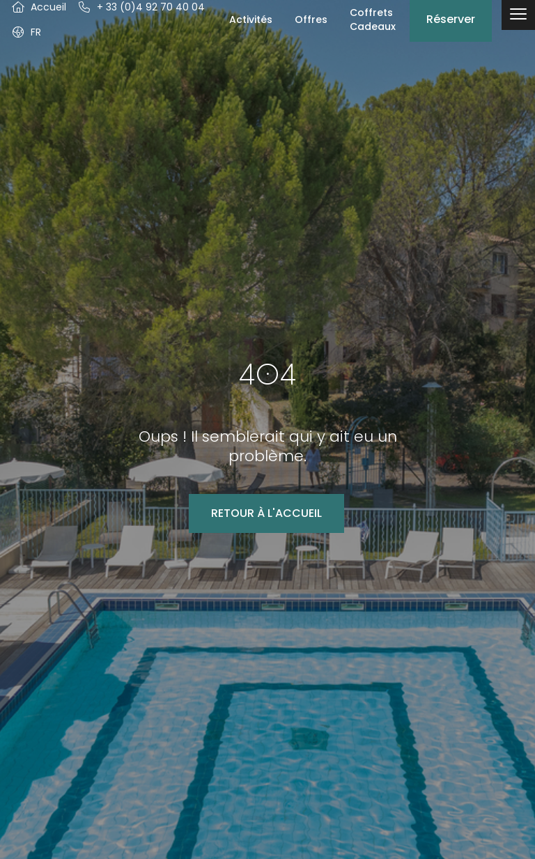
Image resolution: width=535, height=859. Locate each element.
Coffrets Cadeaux (373, 19)
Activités (250, 19)
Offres (311, 19)
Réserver (450, 19)
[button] (26, 32)
